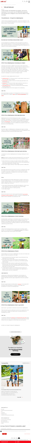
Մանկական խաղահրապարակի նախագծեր (6, 410)
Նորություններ (3, 412)
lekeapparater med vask (21, 317)
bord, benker (25, 194)
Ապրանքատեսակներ (5, 418)
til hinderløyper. (7, 121)
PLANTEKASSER (4, 80)
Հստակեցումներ (4, 407)
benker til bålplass (9, 195)
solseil (2, 95)
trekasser (19, 284)
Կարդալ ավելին (20, 397)
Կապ (17, 441)
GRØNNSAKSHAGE (5, 78)
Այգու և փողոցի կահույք (4, 420)
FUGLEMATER (4, 83)
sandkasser (13, 317)
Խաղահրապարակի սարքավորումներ (6, 419)
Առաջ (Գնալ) (15, 354)
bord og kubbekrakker (22, 94)
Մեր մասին (2, 409)
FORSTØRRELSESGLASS (6, 85)
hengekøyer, (3, 195)
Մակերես (2, 423)
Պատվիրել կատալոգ (4, 441)
